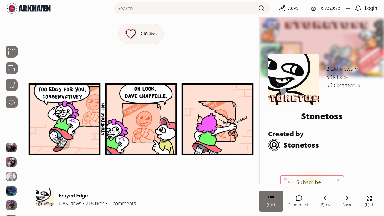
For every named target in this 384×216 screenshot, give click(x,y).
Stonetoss (322, 116)
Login (371, 8)
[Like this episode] (141, 34)
